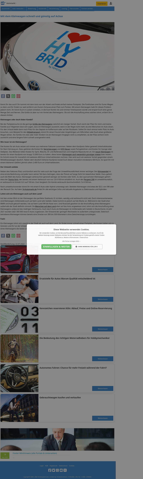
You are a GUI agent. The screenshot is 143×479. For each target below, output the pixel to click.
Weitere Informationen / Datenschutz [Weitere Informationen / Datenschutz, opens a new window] (76, 237)
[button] (71, 241)
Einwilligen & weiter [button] (56, 246)
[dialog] (71, 239)
